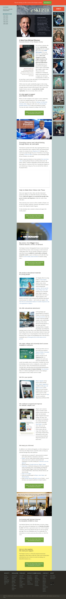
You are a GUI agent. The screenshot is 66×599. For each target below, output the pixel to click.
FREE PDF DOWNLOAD (29, 68)
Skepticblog (24, 466)
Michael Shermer (25, 476)
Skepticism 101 (36, 151)
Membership (6, 581)
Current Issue (14, 575)
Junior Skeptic (41, 475)
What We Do (6, 579)
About (36, 577)
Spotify (21, 582)
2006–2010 (5, 21)
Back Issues (52, 578)
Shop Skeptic (39, 424)
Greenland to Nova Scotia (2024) (29, 580)
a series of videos (28, 154)
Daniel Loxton (37, 478)
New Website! (47, 2)
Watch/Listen (22, 578)
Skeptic (36, 475)
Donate (58, 9)
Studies (36, 575)
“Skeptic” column (38, 464)
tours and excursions (40, 316)
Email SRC (37, 585)
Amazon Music (22, 584)
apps (48, 394)
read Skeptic (5, 7)
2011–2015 (5, 19)
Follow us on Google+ (26, 473)
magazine (40, 380)
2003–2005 (5, 23)
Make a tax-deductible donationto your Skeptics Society (34, 113)
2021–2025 (5, 16)
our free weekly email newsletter (30, 256)
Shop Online (52, 575)
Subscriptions (53, 577)
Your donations (45, 369)
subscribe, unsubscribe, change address (8, 10)
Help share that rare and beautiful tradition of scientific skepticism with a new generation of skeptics (34, 301)
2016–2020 (5, 17)
